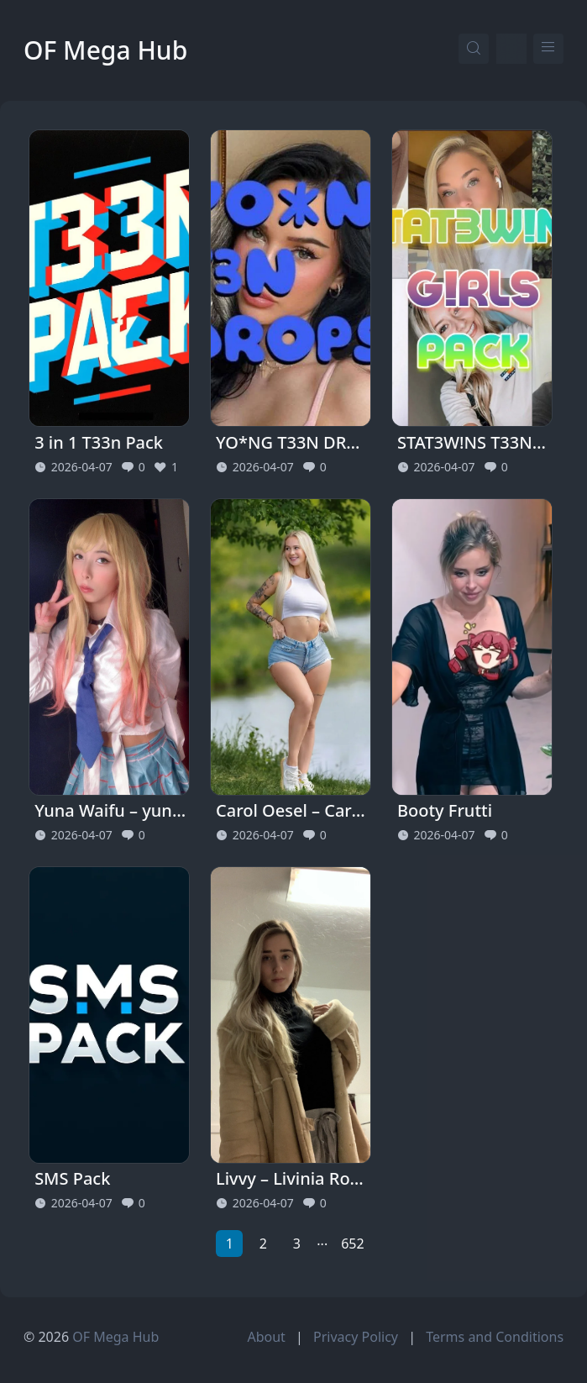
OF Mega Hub (105, 50)
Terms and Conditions (494, 1337)
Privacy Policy (355, 1337)
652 (352, 1243)
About (266, 1337)
